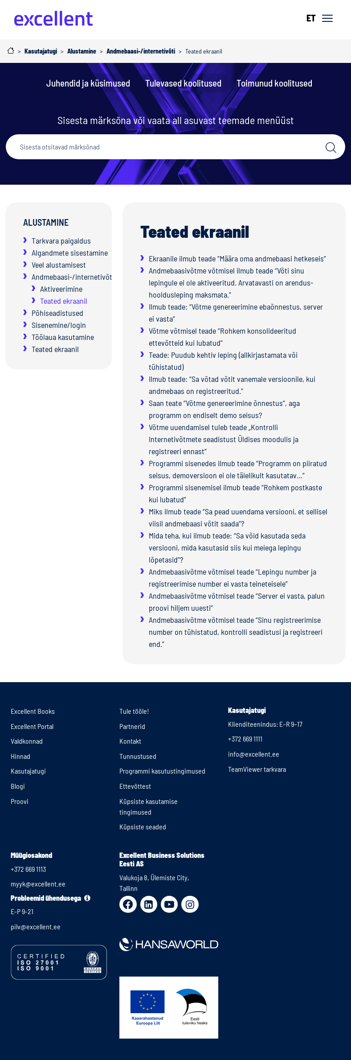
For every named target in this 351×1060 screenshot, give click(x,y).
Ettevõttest (135, 786)
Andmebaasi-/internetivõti (73, 277)
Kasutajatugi (28, 770)
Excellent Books (33, 711)
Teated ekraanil (63, 301)
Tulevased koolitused (183, 82)
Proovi (20, 801)
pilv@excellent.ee (36, 926)
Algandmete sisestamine (70, 252)
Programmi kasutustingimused (162, 770)
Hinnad (20, 756)
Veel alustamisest (59, 264)
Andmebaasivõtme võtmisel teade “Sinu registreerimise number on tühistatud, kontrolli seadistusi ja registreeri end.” (235, 632)
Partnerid (132, 726)
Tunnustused (137, 756)
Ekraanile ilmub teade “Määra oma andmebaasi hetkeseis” (237, 258)
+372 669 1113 (28, 869)
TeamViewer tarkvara (257, 769)
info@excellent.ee (253, 753)
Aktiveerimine (61, 289)
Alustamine (46, 222)
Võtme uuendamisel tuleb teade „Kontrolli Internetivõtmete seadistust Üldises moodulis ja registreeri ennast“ (223, 439)
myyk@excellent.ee (38, 883)
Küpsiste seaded (142, 826)
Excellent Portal (32, 726)
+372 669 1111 (245, 738)
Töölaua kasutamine (63, 337)
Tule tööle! (134, 711)
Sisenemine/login (59, 325)
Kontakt (130, 741)
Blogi (18, 786)
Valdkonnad (27, 741)
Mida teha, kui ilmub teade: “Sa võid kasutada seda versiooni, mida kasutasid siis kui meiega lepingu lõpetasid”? (227, 547)
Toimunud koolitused (274, 82)
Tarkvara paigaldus (61, 240)
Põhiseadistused (57, 313)
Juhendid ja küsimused (88, 82)
